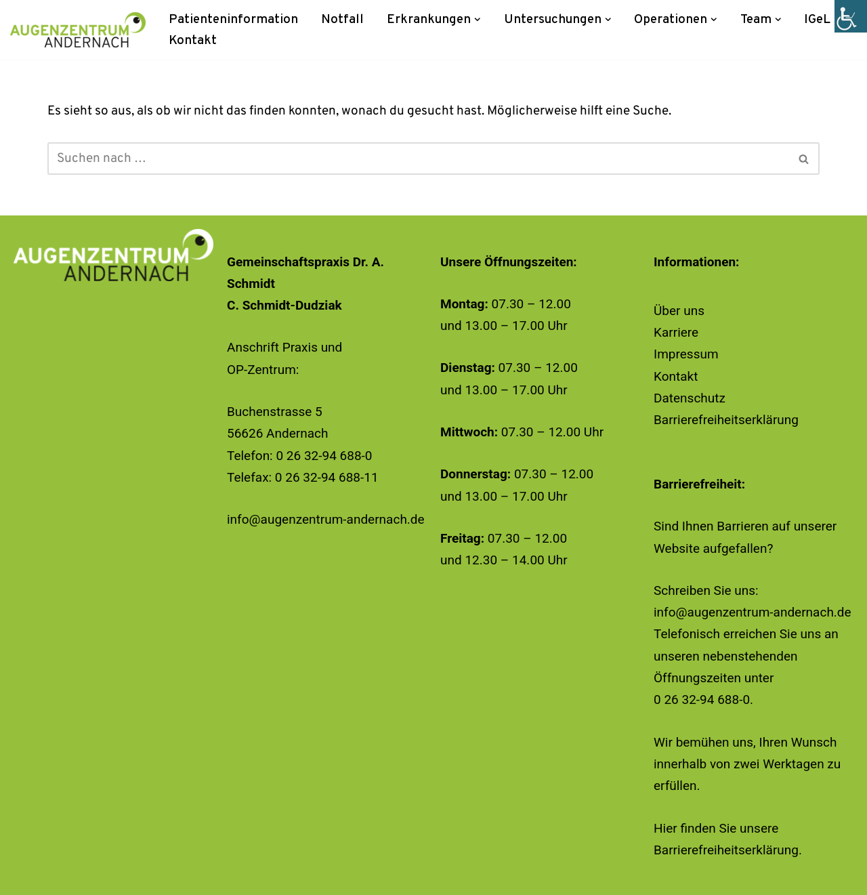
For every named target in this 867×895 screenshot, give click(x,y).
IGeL (817, 20)
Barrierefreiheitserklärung (726, 420)
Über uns (679, 310)
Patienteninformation (233, 20)
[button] (477, 19)
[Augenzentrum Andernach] (78, 29)
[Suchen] (418, 158)
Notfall (342, 20)
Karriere (676, 332)
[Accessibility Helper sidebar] (850, 16)
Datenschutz (689, 398)
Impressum (686, 354)
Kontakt (193, 41)
